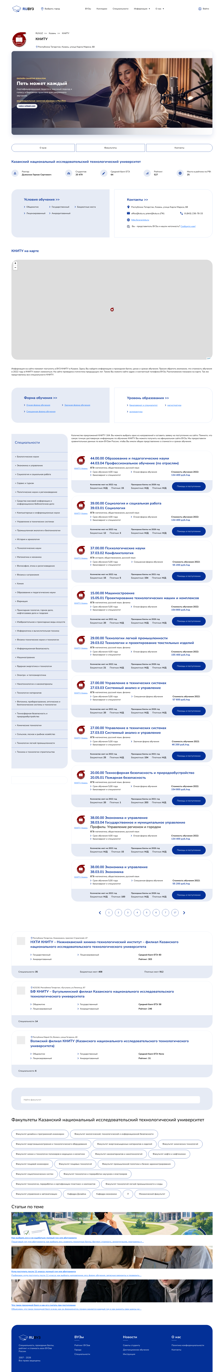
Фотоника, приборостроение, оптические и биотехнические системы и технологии (38, 703)
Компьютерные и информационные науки (38, 512)
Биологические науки (28, 456)
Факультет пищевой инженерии (32, 1164)
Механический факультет (152, 1194)
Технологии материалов (29, 692)
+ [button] (15, 263)
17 (175, 912)
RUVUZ (39, 33)
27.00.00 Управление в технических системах (128, 683)
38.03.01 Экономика (106, 872)
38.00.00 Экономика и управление (119, 817)
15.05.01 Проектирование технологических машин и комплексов (144, 598)
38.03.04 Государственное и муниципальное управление (137, 822)
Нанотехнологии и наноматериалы (34, 684)
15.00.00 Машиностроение (112, 593)
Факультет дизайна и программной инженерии (40, 1134)
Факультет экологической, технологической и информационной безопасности (114, 1134)
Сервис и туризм (25, 483)
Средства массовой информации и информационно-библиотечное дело (35, 502)
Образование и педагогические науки (36, 592)
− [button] (15, 268)
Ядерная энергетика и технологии (34, 666)
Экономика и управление (30, 465)
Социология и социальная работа (34, 474)
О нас (158, 8)
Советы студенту (131, 1345)
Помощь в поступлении (189, 486)
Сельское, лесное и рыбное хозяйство (36, 734)
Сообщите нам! (188, 226)
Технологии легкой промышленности (36, 743)
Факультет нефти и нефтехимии (169, 1154)
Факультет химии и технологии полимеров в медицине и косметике (50, 1154)
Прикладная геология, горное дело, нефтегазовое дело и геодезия (35, 612)
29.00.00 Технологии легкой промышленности (129, 638)
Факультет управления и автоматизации (36, 1194)
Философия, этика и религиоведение (36, 565)
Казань (52, 33)
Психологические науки (29, 548)
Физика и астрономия (28, 574)
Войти (206, 8)
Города (77, 1349)
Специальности (120, 8)
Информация (140, 8)
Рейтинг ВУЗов (82, 1345)
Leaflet (209, 358)
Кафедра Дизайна (76, 1194)
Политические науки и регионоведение (37, 492)
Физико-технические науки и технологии (38, 639)
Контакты (176, 1349)
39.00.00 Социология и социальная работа (125, 503)
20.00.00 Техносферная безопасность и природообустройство (142, 772)
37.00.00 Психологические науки (117, 548)
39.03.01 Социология (107, 508)
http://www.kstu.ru (140, 219)
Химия (20, 583)
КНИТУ (65, 33)
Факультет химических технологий (180, 1144)
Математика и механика (29, 557)
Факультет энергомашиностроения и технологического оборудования (51, 1144)
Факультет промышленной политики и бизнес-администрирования (136, 1164)
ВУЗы (88, 8)
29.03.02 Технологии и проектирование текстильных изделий (142, 643)
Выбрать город (52, 8)
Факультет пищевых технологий (75, 1164)
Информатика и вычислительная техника (38, 630)
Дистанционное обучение (136, 1349)
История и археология (28, 539)
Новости (130, 1337)
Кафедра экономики (106, 1194)
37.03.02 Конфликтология (111, 553)
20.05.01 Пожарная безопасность (118, 777)
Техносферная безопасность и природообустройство (32, 715)
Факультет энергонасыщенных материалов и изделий (124, 1144)
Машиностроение (26, 657)
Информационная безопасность (33, 648)
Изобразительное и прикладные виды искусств (41, 622)
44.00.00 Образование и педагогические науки (129, 458)
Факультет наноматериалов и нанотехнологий (118, 1154)
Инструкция (129, 1354)
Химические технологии (29, 725)
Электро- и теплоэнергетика (31, 675)
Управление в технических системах (35, 521)
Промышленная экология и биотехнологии (38, 530)
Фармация (22, 601)
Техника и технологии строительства (36, 751)
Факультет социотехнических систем (34, 1174)
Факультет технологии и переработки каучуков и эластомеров (95, 1174)
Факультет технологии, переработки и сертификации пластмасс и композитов (55, 1184)
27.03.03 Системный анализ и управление (125, 688)
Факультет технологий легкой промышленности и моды (134, 1184)
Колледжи (102, 8)
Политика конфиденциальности (188, 1345)
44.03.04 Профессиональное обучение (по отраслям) (134, 463)
